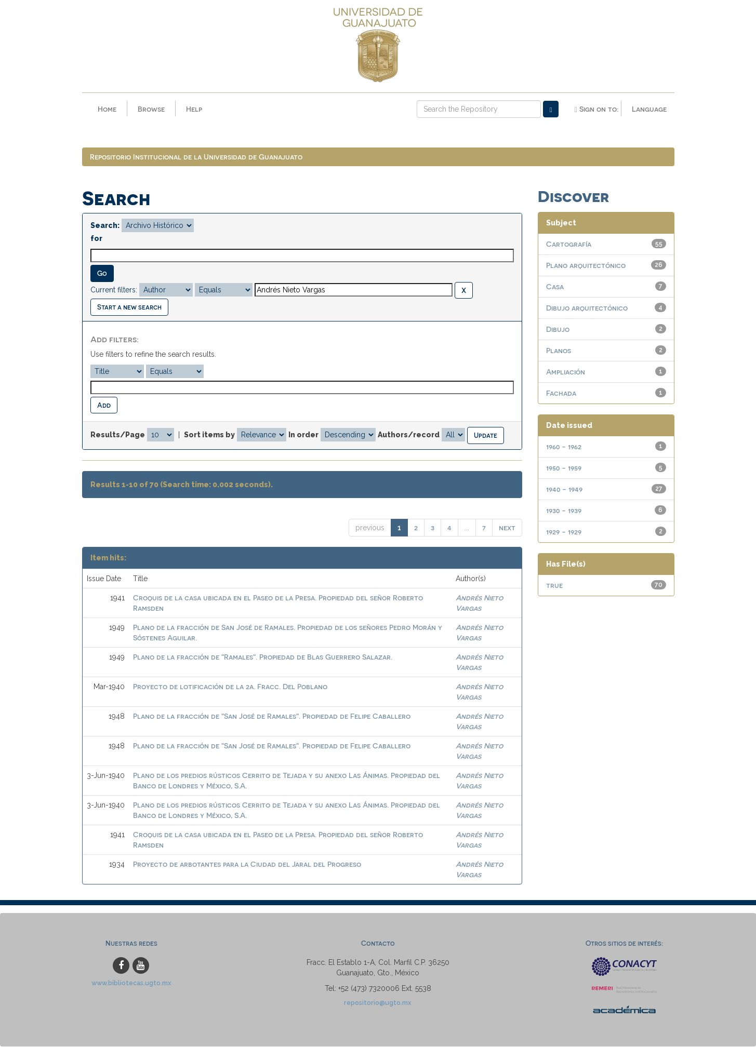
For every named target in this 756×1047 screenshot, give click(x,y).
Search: (105, 226)
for (96, 239)
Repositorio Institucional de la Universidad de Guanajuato (196, 157)
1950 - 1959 (563, 468)
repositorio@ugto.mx (378, 1002)
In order (303, 435)
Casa (555, 287)
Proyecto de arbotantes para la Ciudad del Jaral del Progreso (247, 864)
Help (194, 108)
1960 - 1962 (563, 446)
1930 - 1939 (563, 510)
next (507, 528)
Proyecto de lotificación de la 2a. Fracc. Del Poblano (230, 686)
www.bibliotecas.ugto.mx (131, 983)
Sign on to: (596, 109)
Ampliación (565, 372)
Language (649, 108)
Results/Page (117, 435)
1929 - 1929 (563, 532)
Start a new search (129, 307)
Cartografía (568, 244)
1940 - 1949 (564, 489)
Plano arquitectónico (586, 265)
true (554, 585)
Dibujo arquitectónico (587, 308)
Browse (151, 108)
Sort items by (209, 435)
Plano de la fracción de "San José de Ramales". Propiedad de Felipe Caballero (271, 716)
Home (107, 108)
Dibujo (557, 329)
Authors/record (409, 435)
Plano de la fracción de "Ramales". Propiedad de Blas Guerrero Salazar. (262, 657)
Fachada (561, 393)
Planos (558, 350)
